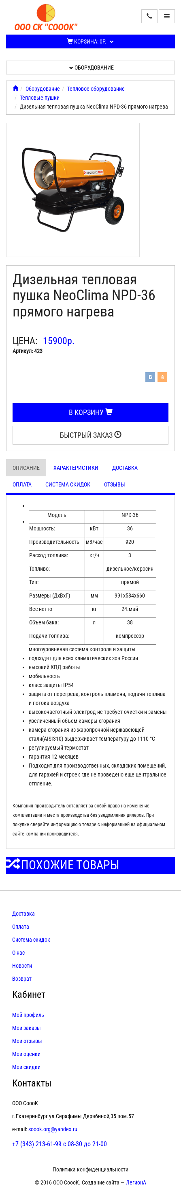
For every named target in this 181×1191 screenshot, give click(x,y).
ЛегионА (136, 1182)
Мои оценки (26, 1054)
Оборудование (91, 67)
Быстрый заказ (90, 435)
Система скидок (67, 484)
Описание (26, 468)
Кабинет (28, 994)
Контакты (31, 1083)
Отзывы (114, 484)
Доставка (125, 468)
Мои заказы (26, 1028)
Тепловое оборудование (96, 88)
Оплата (22, 484)
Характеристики (75, 468)
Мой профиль (28, 1015)
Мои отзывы (27, 1041)
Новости (22, 965)
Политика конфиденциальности (90, 1169)
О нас (18, 952)
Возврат (22, 978)
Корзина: (90, 41)
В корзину (91, 412)
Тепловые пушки (40, 97)
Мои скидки (26, 1067)
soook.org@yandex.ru (52, 1129)
